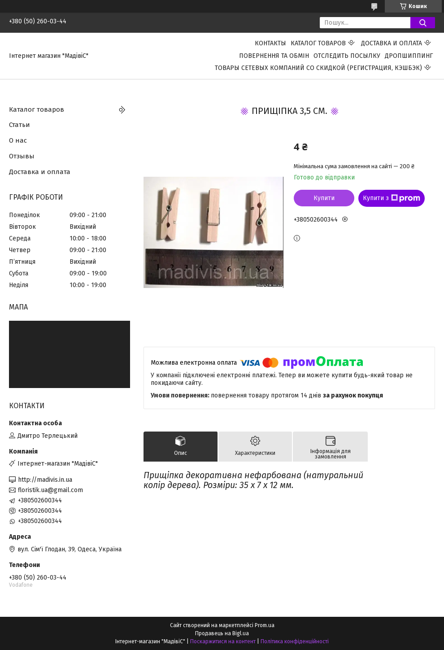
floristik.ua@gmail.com (50, 490)
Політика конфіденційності (295, 641)
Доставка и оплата (391, 43)
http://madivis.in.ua (45, 480)
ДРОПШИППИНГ (409, 56)
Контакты (270, 43)
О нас (18, 140)
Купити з (391, 198)
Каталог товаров (318, 43)
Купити (324, 198)
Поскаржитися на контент (223, 641)
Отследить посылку (346, 56)
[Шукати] (422, 22)
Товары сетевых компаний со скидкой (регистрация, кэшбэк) (318, 68)
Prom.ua (264, 625)
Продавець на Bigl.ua (222, 633)
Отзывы (22, 156)
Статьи (19, 125)
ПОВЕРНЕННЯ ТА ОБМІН (274, 56)
